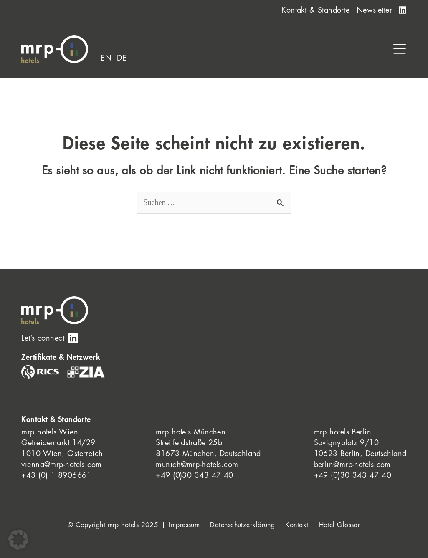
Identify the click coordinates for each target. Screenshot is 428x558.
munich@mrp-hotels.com (197, 464)
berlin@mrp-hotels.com (352, 464)
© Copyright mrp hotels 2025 (113, 525)
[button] (18, 539)
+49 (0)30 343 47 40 (194, 475)
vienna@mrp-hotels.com (61, 464)
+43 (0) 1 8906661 (56, 475)
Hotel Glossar (339, 525)
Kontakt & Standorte (315, 10)
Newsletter (375, 10)
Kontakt (296, 525)
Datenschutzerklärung (242, 525)
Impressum (184, 525)
